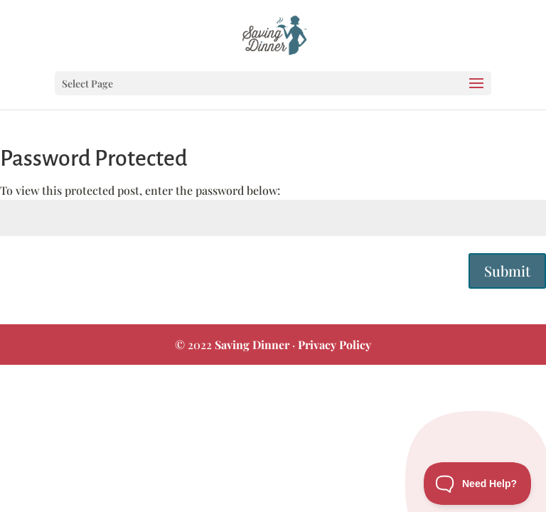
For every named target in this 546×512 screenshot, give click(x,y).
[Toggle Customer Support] (478, 483)
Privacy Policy (334, 344)
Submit (507, 270)
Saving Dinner (252, 344)
